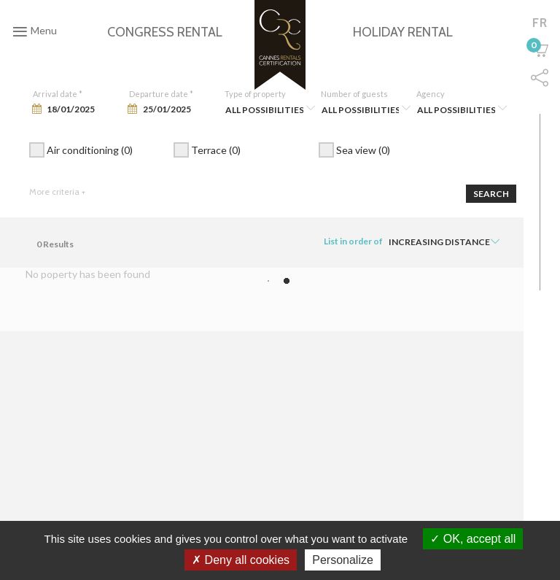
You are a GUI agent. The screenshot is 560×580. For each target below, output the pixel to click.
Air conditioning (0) (81, 151)
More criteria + (57, 191)
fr (540, 22)
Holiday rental (403, 32)
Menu (35, 31)
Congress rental (164, 32)
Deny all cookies (240, 560)
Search (491, 193)
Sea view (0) (354, 151)
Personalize (342, 560)
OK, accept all (473, 539)
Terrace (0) (207, 151)
